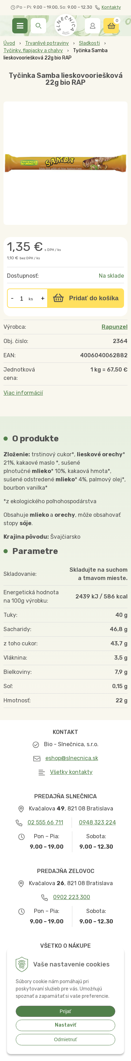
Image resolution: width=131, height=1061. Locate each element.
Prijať (65, 1011)
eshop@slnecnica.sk (71, 758)
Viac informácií (23, 393)
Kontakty (108, 7)
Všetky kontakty (71, 772)
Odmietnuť (65, 1039)
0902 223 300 (71, 897)
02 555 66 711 (45, 822)
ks (31, 298)
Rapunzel (115, 327)
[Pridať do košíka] (85, 298)
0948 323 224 (97, 822)
